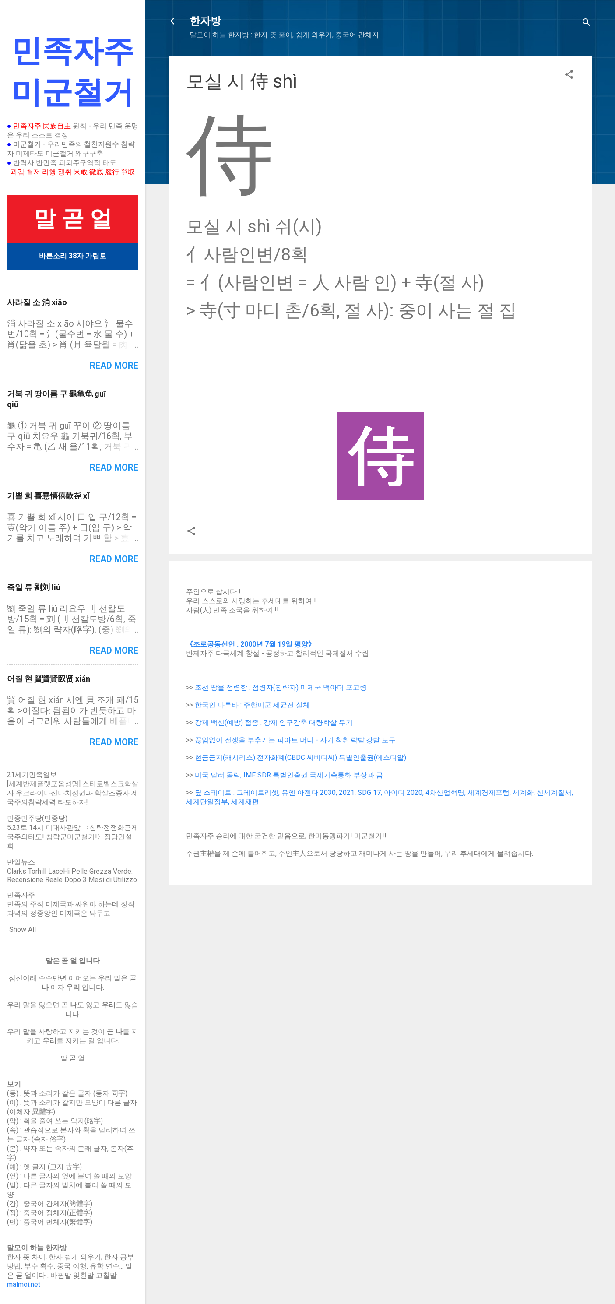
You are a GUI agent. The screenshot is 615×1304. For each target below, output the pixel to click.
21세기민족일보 (32, 774)
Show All (22, 929)
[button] (569, 76)
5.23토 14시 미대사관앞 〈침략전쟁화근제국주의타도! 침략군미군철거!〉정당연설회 (72, 836)
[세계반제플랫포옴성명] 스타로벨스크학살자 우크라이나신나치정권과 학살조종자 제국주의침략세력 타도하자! (72, 793)
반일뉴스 (21, 862)
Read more (114, 365)
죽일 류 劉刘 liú (33, 587)
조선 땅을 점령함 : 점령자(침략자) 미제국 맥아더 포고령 (281, 687)
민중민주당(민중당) (37, 818)
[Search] (586, 24)
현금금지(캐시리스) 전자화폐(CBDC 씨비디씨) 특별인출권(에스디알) (300, 757)
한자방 (205, 21)
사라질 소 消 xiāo (37, 302)
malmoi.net (23, 1284)
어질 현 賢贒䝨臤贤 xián (48, 678)
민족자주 (21, 895)
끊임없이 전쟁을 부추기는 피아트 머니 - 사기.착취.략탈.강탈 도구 (295, 740)
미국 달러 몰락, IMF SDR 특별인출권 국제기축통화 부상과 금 (289, 775)
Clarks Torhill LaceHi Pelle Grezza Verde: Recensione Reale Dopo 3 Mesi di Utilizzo (72, 875)
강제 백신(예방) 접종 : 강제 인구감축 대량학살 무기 (274, 722)
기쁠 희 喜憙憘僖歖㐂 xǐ (48, 495)
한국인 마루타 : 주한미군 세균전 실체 (252, 705)
